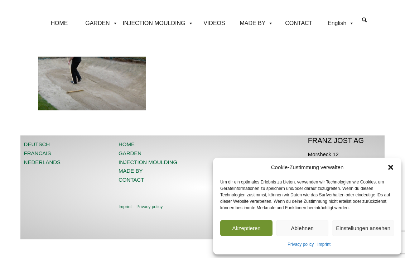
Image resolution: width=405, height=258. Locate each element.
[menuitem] (364, 23)
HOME (59, 23)
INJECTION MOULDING (157, 23)
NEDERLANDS (42, 162)
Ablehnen (302, 228)
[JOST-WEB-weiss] (202, 8)
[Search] (364, 20)
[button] (390, 167)
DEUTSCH (37, 144)
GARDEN (101, 23)
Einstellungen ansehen (363, 228)
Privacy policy (301, 244)
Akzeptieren (246, 228)
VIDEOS (214, 23)
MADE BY (256, 23)
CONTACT (298, 23)
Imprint (324, 244)
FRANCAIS (37, 153)
